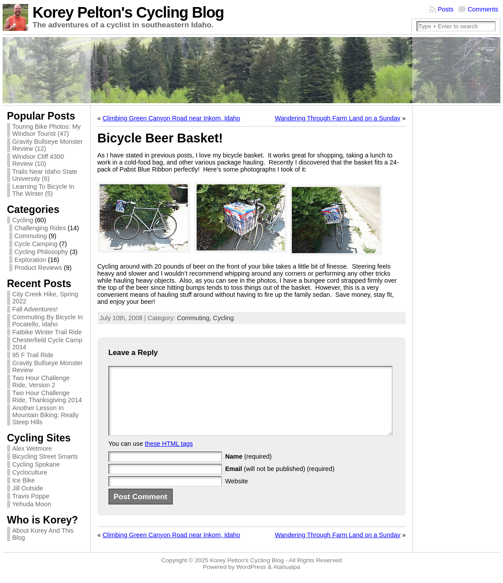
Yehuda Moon (31, 504)
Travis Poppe (30, 496)
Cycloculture (29, 472)
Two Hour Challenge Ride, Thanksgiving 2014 (47, 396)
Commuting (31, 235)
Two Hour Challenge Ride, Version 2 (41, 381)
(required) (248, 469)
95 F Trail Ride (33, 355)
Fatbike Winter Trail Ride (47, 332)
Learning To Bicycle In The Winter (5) (43, 190)
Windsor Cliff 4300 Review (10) (38, 160)
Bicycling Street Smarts (45, 456)
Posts (446, 9)
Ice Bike (23, 480)
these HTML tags (169, 456)
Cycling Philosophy (41, 251)
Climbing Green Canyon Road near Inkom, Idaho (171, 118)
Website (236, 494)
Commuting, (195, 317)
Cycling (22, 220)
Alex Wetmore (32, 448)
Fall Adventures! (35, 309)
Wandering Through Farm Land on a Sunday (337, 118)
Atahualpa (286, 575)
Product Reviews (38, 267)
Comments (483, 9)
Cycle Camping (36, 243)
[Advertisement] (452, 242)
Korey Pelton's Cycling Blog (128, 12)
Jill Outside (27, 488)
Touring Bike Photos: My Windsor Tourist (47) (46, 130)
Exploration (30, 259)
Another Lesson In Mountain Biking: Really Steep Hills (45, 415)
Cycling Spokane (36, 464)
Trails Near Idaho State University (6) (44, 175)
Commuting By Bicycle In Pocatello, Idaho (47, 321)
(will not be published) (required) (280, 482)
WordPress (251, 575)
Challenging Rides (40, 228)
